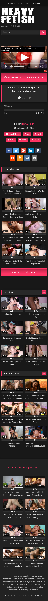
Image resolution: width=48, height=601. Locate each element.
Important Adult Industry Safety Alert (24, 467)
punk (11, 140)
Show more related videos (24, 272)
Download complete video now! (24, 77)
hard (38, 134)
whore (35, 140)
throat (22, 140)
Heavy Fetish (28, 124)
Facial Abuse (12, 134)
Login (27, 3)
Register (36, 3)
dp (27, 134)
